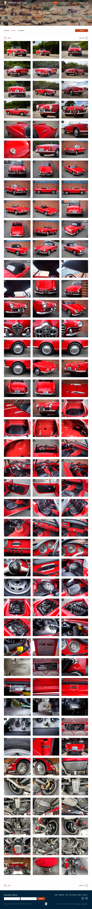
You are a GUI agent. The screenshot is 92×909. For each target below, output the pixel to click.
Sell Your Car (62, 2)
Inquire (82, 30)
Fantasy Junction (15, 2)
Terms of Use (77, 903)
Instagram (82, 898)
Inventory (50, 2)
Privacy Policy (84, 903)
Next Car (83, 38)
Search (87, 2)
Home (43, 2)
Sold (55, 2)
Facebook (86, 898)
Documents (21, 30)
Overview (6, 30)
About (69, 2)
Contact (85, 895)
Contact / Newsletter (79, 2)
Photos (13, 30)
